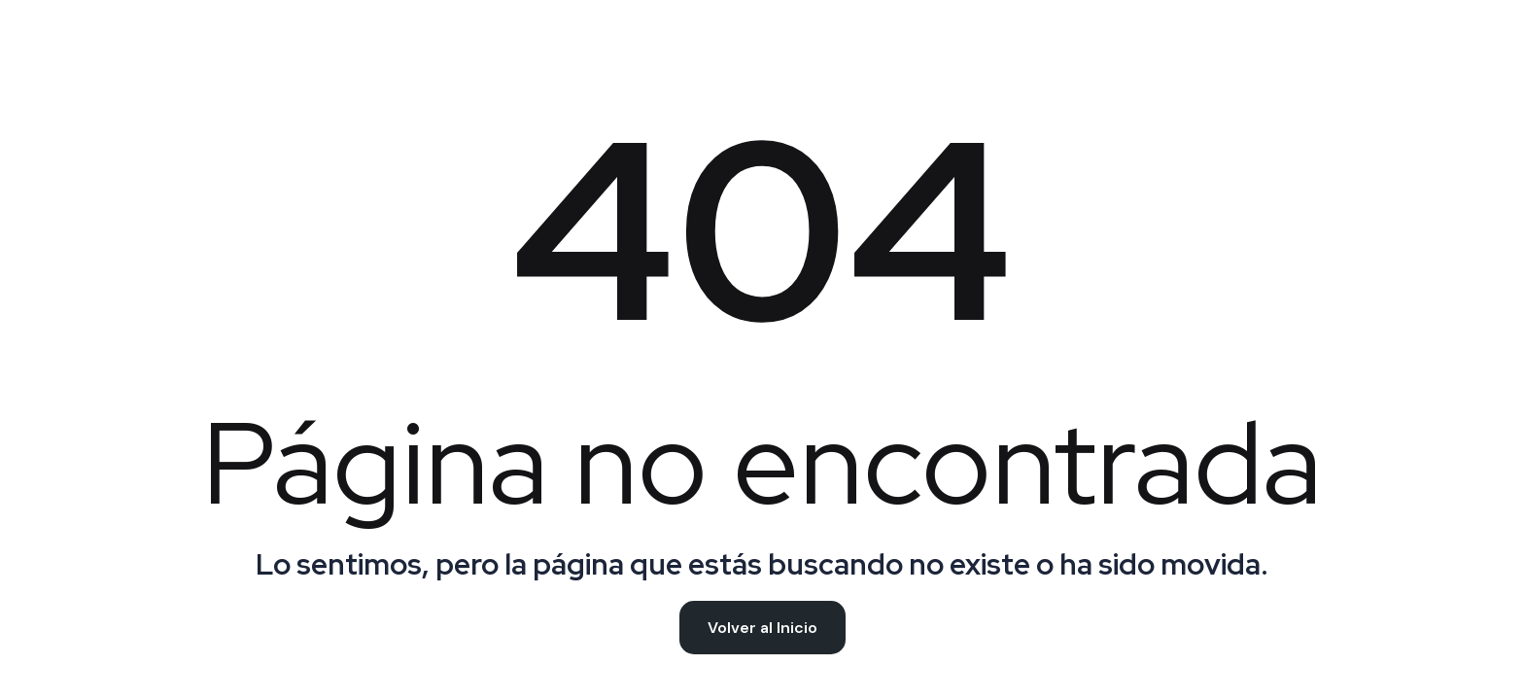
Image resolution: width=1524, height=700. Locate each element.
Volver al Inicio (762, 627)
